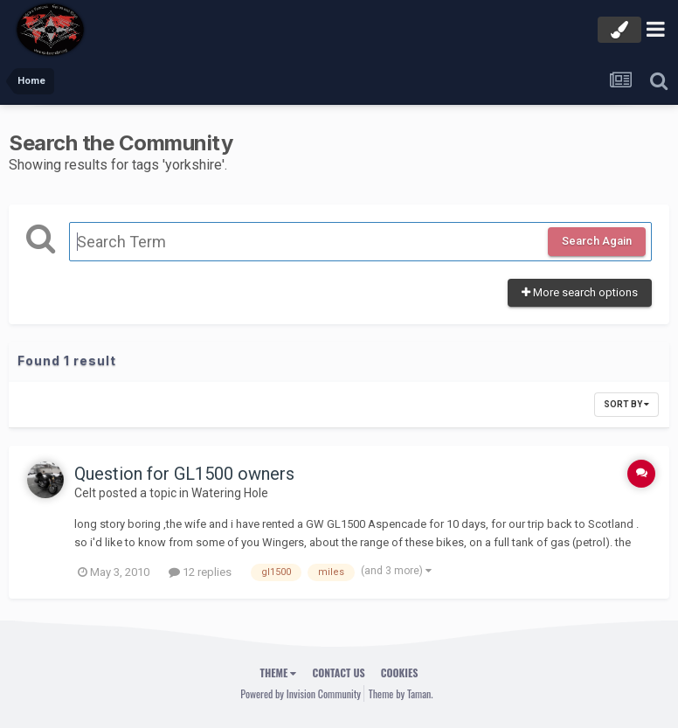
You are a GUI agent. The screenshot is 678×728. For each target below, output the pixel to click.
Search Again (597, 240)
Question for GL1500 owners (184, 473)
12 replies (200, 572)
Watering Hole (229, 493)
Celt (85, 493)
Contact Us (338, 672)
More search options (580, 292)
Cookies (400, 672)
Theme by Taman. (401, 693)
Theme (278, 672)
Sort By (626, 404)
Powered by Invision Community (300, 693)
